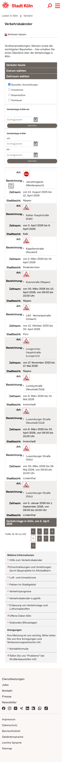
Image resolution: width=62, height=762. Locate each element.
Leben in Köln (10, 15)
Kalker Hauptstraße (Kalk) (37, 216)
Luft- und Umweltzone (22, 577)
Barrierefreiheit (11, 731)
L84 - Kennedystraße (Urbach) (38, 317)
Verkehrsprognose (20, 591)
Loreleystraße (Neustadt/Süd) (35, 387)
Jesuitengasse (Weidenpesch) (35, 183)
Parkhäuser (16, 100)
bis (8, 149)
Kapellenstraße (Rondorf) (35, 250)
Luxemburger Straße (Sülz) (38, 457)
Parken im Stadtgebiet (22, 584)
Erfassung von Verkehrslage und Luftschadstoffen (28, 607)
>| (33, 545)
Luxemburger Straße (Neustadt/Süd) (38, 420)
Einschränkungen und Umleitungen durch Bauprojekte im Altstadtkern (30, 568)
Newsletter (9, 702)
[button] (57, 6)
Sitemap (7, 748)
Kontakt (7, 691)
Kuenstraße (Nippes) (38, 282)
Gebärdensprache (12, 737)
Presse (6, 696)
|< (33, 531)
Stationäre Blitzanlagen (23, 622)
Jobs (5, 685)
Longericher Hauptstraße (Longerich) (33, 352)
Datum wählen (16, 70)
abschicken (32, 126)
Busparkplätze (18, 95)
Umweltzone (17, 89)
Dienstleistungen (13, 679)
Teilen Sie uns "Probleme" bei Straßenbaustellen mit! (26, 657)
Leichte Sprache (12, 742)
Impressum (8, 719)
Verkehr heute (15, 65)
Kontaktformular (19, 648)
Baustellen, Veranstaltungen (24, 84)
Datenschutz (9, 725)
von (8, 138)
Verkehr (28, 15)
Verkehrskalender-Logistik (25, 598)
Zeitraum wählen (17, 76)
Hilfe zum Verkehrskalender (25, 560)
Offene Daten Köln (20, 616)
